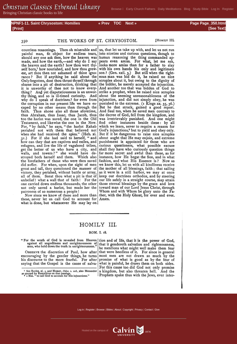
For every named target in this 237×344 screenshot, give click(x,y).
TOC (117, 23)
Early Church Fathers (140, 9)
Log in (81, 309)
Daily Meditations (169, 9)
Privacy (139, 309)
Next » (131, 23)
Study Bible (200, 9)
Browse (117, 9)
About (118, 309)
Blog (187, 9)
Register (228, 9)
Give (157, 309)
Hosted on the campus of (118, 330)
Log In (215, 9)
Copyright (128, 309)
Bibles (109, 309)
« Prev (103, 23)
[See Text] (217, 28)
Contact (149, 309)
